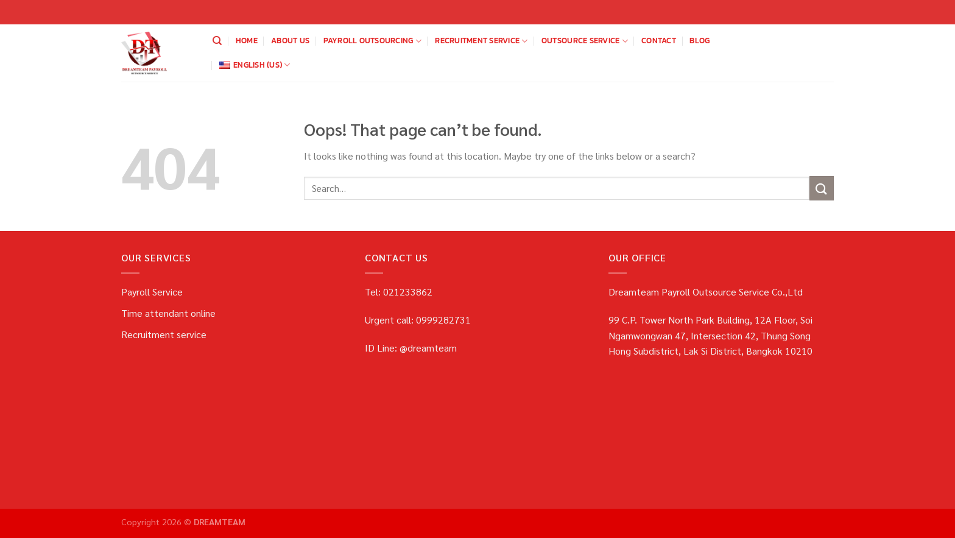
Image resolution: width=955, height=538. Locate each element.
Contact (658, 40)
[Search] (217, 40)
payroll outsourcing (372, 41)
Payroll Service (152, 291)
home (247, 40)
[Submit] (821, 188)
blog (699, 40)
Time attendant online (168, 312)
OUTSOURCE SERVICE (584, 41)
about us (290, 40)
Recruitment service (481, 41)
